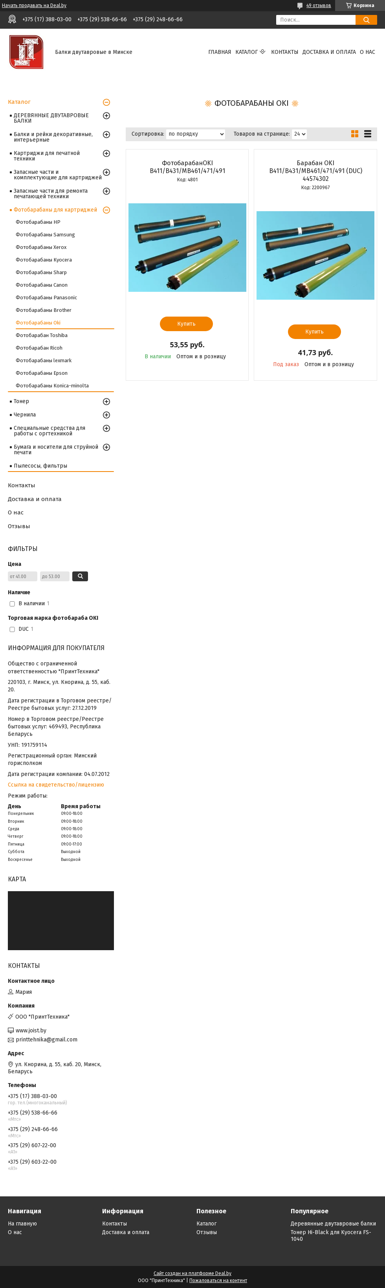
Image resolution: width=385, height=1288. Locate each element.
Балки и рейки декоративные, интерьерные (53, 137)
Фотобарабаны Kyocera (44, 260)
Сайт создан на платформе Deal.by (192, 1273)
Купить (186, 324)
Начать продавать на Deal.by (34, 5)
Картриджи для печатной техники (47, 156)
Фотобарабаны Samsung (45, 235)
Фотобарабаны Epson (42, 373)
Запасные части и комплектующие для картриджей (58, 175)
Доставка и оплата (329, 52)
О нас (367, 52)
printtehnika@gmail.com (46, 1039)
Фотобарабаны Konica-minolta (52, 386)
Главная (219, 52)
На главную (22, 1223)
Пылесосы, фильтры (40, 466)
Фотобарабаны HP (38, 222)
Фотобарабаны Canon (42, 285)
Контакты (285, 52)
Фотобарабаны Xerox (41, 247)
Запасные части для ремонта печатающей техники (51, 194)
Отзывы (19, 526)
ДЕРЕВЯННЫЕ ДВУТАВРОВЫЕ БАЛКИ (51, 118)
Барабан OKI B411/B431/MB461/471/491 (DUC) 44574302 (315, 170)
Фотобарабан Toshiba (42, 335)
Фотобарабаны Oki (38, 323)
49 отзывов (318, 5)
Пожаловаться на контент (218, 1280)
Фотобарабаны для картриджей (55, 209)
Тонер (21, 401)
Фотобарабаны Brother (44, 310)
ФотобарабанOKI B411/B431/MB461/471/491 (187, 167)
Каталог (246, 52)
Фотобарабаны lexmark (44, 360)
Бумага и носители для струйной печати (56, 450)
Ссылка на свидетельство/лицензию (56, 784)
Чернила (25, 414)
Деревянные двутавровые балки (333, 1223)
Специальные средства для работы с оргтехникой (49, 431)
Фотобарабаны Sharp (41, 272)
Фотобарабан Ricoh (39, 348)
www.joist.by (31, 1030)
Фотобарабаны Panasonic (46, 297)
